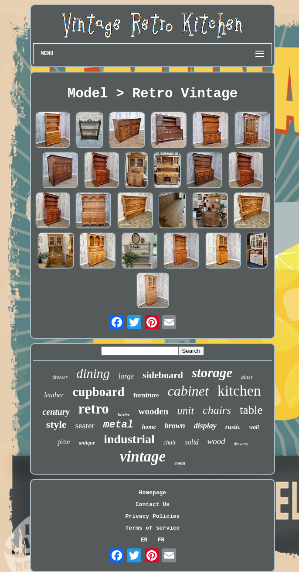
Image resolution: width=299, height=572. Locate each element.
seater (84, 425)
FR (161, 540)
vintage (143, 456)
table (251, 410)
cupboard (98, 392)
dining (93, 373)
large (126, 376)
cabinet (188, 391)
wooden (153, 411)
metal (118, 425)
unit (185, 411)
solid (191, 442)
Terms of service (153, 528)
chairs (217, 410)
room (179, 462)
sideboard (163, 374)
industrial (129, 439)
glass (247, 377)
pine (64, 442)
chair (170, 442)
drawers (241, 443)
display (205, 425)
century (55, 412)
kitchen (239, 390)
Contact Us (153, 504)
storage (212, 372)
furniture (146, 395)
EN (144, 540)
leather (54, 395)
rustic (233, 426)
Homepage (152, 492)
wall (254, 427)
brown (175, 425)
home (149, 427)
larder (124, 414)
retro (93, 409)
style (56, 424)
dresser (60, 377)
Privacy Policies (153, 516)
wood (216, 441)
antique (87, 443)
